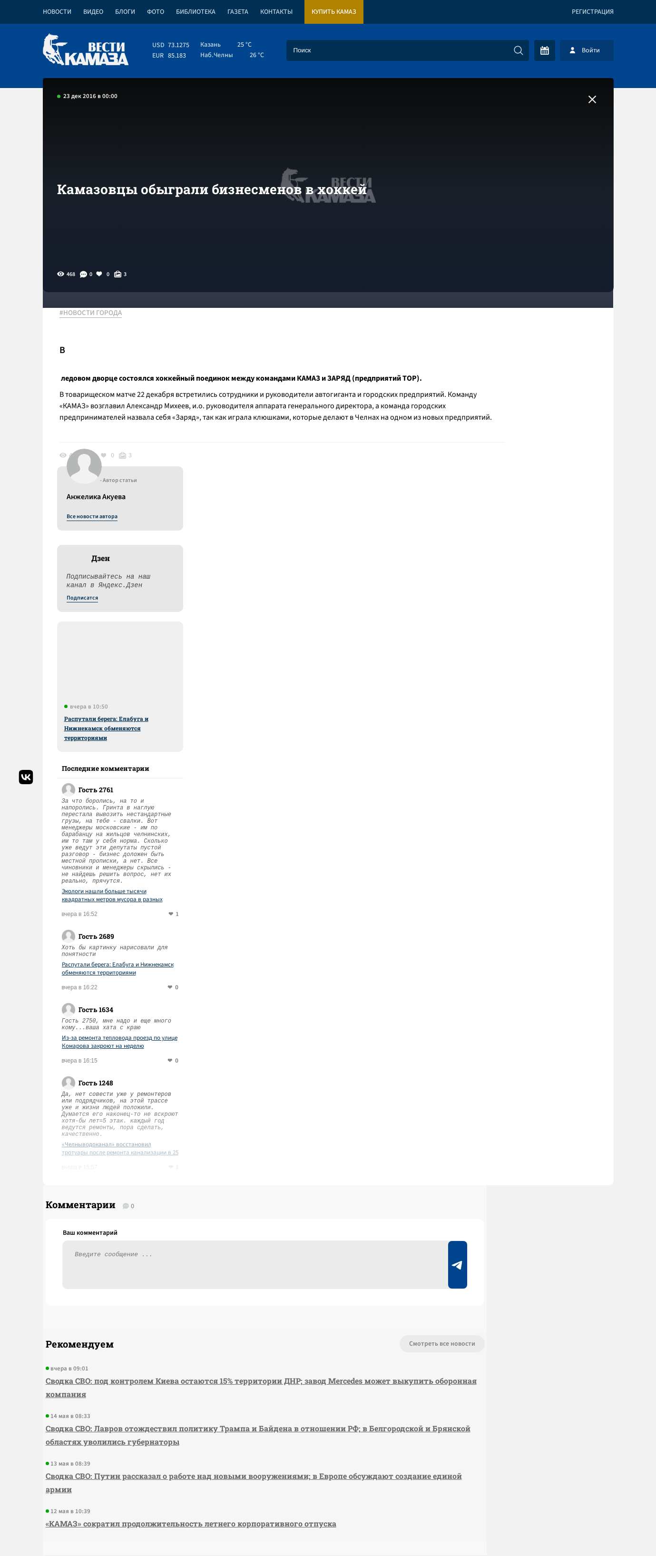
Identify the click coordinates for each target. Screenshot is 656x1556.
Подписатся (498, 405)
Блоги (125, 12)
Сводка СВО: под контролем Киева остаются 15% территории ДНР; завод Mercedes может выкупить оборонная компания (215, 1207)
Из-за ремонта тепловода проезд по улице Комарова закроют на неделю (536, 849)
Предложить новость (519, 1195)
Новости (57, 12)
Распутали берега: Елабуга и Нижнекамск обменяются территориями (522, 535)
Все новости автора (508, 324)
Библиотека (195, 12)
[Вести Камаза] (85, 50)
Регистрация (593, 12)
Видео (93, 12)
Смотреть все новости (357, 1164)
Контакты (276, 12)
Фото (155, 12)
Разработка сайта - (577, 1529)
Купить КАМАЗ (334, 12)
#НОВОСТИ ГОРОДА (98, 313)
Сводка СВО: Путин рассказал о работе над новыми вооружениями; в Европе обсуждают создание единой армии (217, 1302)
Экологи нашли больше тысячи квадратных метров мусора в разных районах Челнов (528, 703)
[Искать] (518, 50)
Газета (237, 12)
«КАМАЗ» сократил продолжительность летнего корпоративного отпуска (188, 1344)
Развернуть (328, 1492)
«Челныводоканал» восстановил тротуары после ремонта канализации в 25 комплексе (536, 956)
